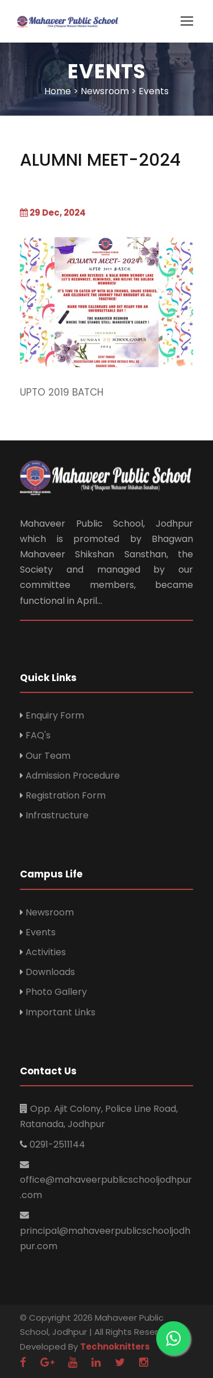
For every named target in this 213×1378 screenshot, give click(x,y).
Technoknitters (115, 1346)
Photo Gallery (56, 991)
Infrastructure (57, 815)
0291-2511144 (57, 1144)
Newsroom (50, 912)
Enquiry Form (55, 715)
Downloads (50, 971)
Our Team (48, 755)
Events (41, 932)
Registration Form (66, 795)
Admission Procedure (73, 775)
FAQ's (38, 735)
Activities (46, 952)
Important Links (60, 1012)
